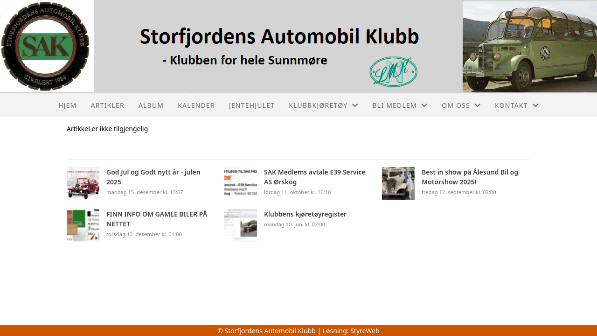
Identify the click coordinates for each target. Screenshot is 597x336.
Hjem (67, 105)
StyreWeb (365, 330)
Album (151, 105)
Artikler (108, 105)
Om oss (461, 105)
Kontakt (517, 105)
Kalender (196, 105)
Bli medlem (400, 105)
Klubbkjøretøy (323, 105)
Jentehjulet (252, 105)
